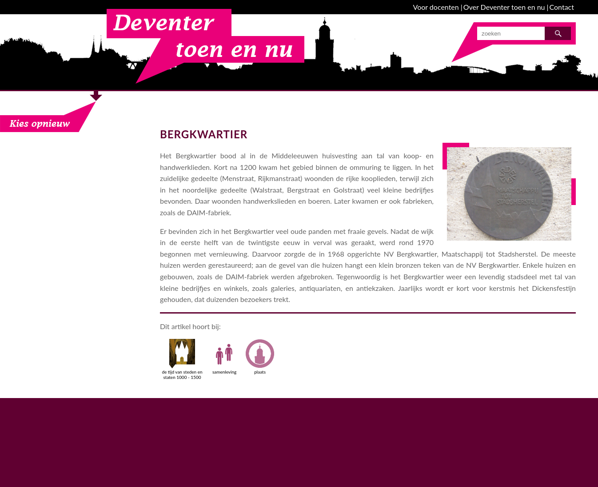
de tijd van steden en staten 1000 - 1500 (182, 359)
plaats (260, 356)
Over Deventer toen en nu (504, 7)
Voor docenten (436, 7)
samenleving (224, 356)
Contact (562, 7)
